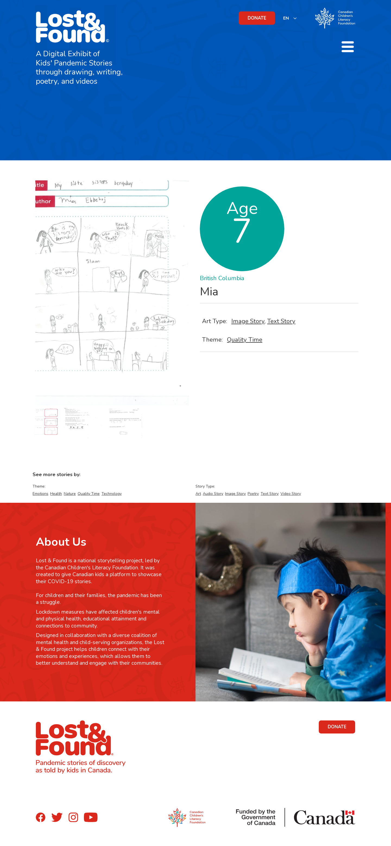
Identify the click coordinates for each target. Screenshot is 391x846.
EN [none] (286, 18)
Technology (112, 493)
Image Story (247, 321)
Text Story (281, 321)
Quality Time (244, 339)
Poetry (253, 493)
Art (198, 493)
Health (56, 493)
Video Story (290, 493)
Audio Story (213, 493)
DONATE (257, 18)
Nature (70, 493)
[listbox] (290, 18)
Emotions (40, 493)
